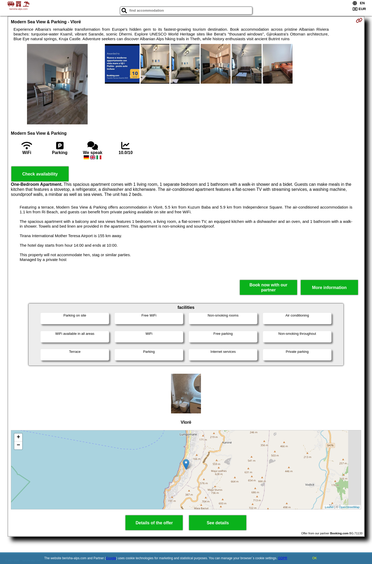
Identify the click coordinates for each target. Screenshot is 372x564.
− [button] (18, 445)
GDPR (282, 558)
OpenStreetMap (349, 507)
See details (218, 523)
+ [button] (18, 437)
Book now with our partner (268, 287)
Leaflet (329, 507)
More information (329, 287)
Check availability (40, 174)
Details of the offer (154, 523)
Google (111, 558)
